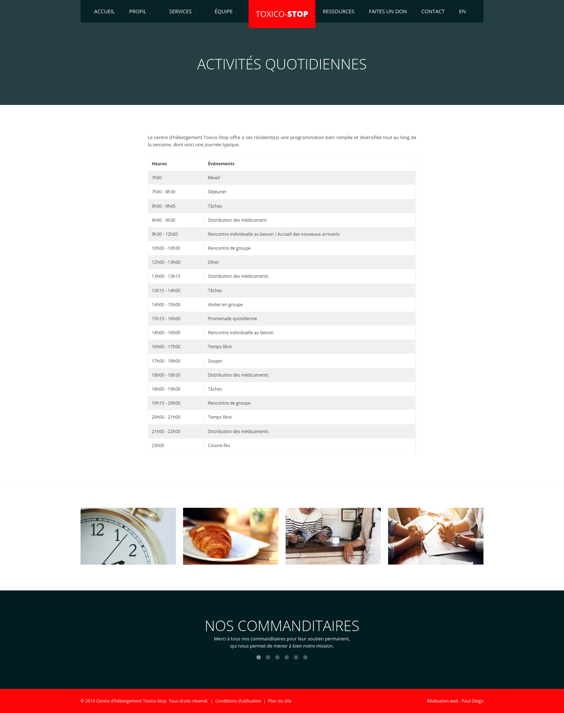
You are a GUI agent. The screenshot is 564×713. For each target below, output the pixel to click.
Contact (433, 11)
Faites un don (388, 11)
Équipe (224, 11)
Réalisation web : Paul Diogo (455, 701)
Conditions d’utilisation (238, 701)
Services (180, 11)
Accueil (104, 11)
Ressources (338, 11)
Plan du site (279, 701)
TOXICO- (282, 13)
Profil (137, 11)
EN (462, 11)
